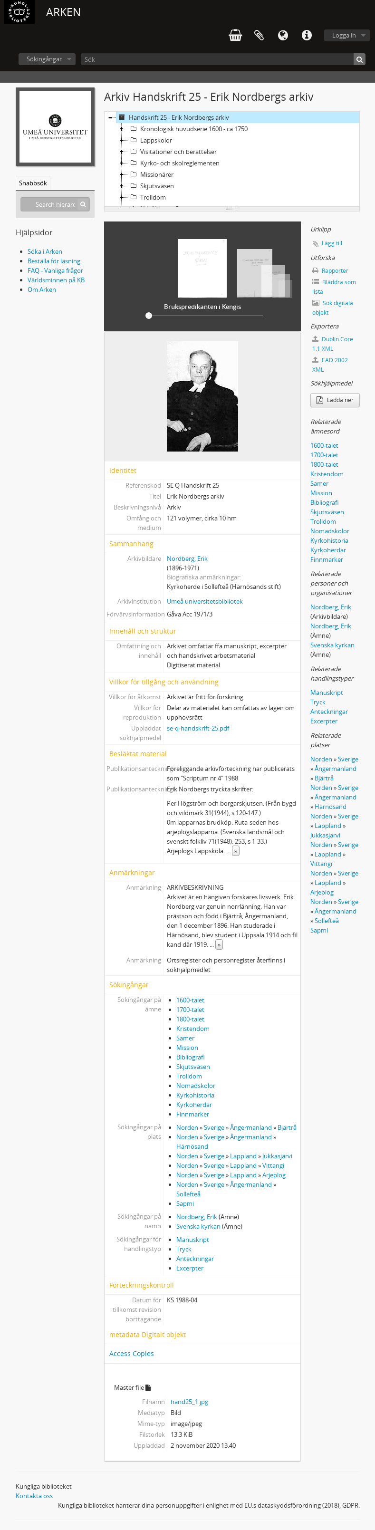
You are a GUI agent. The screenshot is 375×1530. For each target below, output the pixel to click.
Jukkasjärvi (277, 1156)
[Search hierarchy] (55, 204)
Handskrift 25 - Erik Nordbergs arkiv (172, 117)
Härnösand (192, 1146)
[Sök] (223, 59)
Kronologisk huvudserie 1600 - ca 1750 (188, 129)
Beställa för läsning (54, 261)
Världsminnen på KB (56, 280)
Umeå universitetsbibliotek (205, 601)
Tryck (184, 1249)
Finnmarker (192, 1114)
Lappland (243, 1156)
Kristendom (193, 1028)
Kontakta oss (34, 1496)
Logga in (344, 35)
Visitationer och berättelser (172, 151)
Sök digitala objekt (332, 308)
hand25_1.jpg (189, 1401)
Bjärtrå (287, 1127)
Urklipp (259, 36)
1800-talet (190, 1019)
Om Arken (42, 289)
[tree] (232, 159)
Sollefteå (188, 1194)
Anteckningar (195, 1258)
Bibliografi (190, 1057)
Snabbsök (33, 183)
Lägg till (332, 243)
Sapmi (185, 1203)
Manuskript (192, 1239)
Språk (283, 36)
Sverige (214, 1127)
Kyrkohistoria (195, 1095)
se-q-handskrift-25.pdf (198, 728)
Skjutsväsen (151, 186)
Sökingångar (44, 59)
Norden (187, 1127)
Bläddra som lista (334, 287)
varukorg (235, 36)
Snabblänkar (306, 36)
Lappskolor (150, 140)
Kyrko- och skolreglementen (174, 163)
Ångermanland (251, 1127)
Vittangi (273, 1165)
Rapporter (330, 271)
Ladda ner (335, 400)
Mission (187, 1047)
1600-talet (190, 1000)
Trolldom (147, 197)
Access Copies (131, 1353)
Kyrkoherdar (194, 1104)
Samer (185, 1038)
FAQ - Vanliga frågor (55, 270)
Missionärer (150, 174)
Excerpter (189, 1268)
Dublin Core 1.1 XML (332, 344)
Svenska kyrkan (198, 1226)
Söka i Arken (45, 251)
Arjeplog (274, 1175)
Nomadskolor (195, 1085)
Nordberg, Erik (187, 558)
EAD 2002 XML (330, 365)
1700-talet (190, 1009)
